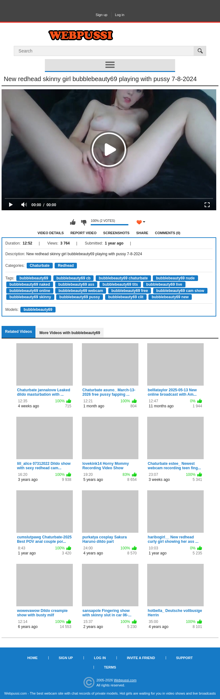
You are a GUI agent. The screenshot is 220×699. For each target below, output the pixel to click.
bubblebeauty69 (33, 278)
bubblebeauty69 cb (73, 278)
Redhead (66, 265)
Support (184, 658)
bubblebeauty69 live (164, 284)
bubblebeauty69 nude (175, 278)
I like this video (72, 222)
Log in (119, 15)
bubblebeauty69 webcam (80, 291)
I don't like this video (83, 222)
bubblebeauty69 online (29, 291)
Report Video (83, 233)
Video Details (51, 233)
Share (142, 233)
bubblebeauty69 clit (125, 297)
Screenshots (116, 233)
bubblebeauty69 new (170, 297)
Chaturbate (40, 265)
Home (32, 658)
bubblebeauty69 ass (76, 284)
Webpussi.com (125, 680)
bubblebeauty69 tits (120, 284)
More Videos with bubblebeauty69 (70, 333)
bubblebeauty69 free (129, 291)
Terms (110, 667)
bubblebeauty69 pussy (79, 297)
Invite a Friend (141, 658)
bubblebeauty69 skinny (30, 297)
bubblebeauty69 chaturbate (123, 278)
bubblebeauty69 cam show (180, 291)
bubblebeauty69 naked (29, 284)
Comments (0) (167, 233)
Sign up (101, 15)
